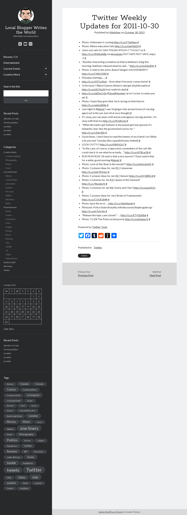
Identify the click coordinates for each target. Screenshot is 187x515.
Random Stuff (9, 262)
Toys (8, 242)
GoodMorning (117, 93)
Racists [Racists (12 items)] (27, 440)
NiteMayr (115, 32)
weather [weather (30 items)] (11, 482)
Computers (11, 219)
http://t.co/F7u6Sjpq (125, 42)
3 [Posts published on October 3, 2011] (6, 301)
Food (8, 223)
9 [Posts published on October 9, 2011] (39, 301)
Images (9, 227)
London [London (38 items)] (33, 416)
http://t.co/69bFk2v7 (112, 144)
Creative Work (11, 74)
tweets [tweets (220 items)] (13, 469)
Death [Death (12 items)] (29, 401)
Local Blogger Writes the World (26, 30)
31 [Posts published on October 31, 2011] (6, 321)
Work (8, 203)
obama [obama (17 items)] (10, 429)
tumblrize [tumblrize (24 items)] (28, 463)
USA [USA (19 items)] (9, 477)
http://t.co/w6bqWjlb (94, 105)
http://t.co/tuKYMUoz (94, 171)
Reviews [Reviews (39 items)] (12, 451)
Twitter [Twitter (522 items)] (34, 470)
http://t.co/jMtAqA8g (94, 54)
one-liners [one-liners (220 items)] (29, 428)
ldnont (100, 109)
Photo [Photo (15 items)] (9, 434)
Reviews (9, 239)
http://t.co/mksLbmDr (139, 164)
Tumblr (9, 246)
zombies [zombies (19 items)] (24, 488)
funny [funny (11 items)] (34, 406)
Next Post (155, 275)
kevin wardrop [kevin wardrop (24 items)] (14, 416)
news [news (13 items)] (39, 422)
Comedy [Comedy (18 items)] (39, 384)
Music (8, 235)
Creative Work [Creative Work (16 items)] (13, 395)
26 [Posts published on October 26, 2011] (17, 316)
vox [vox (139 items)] (35, 477)
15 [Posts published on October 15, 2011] (33, 306)
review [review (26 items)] (27, 445)
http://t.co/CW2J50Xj (94, 73)
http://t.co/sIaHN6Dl (127, 46)
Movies (9, 231)
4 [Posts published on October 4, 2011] (11, 301)
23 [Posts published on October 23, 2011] (39, 311)
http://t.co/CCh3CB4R (94, 199)
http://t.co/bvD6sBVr (142, 65)
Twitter (7, 270)
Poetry (8, 164)
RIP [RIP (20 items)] (25, 451)
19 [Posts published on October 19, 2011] (17, 311)
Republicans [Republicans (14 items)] (12, 446)
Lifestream (10, 183)
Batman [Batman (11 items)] (10, 384)
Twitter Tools (99, 227)
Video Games (12, 258)
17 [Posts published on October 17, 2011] (6, 311)
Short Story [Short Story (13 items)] (38, 452)
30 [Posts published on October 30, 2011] (39, 316)
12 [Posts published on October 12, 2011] (17, 306)
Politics (9, 195)
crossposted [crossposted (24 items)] (13, 400)
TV (7, 250)
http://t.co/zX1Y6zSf (93, 89)
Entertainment (11, 62)
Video (8, 254)
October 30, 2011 (135, 32)
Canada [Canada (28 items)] (24, 383)
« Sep (6, 328)
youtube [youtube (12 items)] (38, 483)
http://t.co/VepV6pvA (120, 203)
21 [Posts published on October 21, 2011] (28, 311)
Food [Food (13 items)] (23, 406)
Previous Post (86, 275)
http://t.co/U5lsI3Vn (93, 132)
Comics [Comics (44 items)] (11, 389)
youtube (118, 54)
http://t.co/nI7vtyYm (93, 211)
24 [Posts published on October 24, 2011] (6, 316)
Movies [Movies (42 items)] (11, 421)
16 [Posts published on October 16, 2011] (39, 306)
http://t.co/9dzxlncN (93, 183)
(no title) (7, 126)
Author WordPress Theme (110, 512)
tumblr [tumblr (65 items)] (11, 463)
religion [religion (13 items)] (41, 440)
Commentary (11, 180)
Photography (11, 160)
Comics (9, 215)
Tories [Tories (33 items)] (30, 456)
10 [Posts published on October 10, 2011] (6, 306)
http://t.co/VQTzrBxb (94, 81)
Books (8, 211)
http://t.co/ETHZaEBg (133, 215)
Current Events (11, 68)
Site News (10, 199)
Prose (8, 168)
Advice (9, 176)
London (9, 187)
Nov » (11, 328)
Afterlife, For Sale (11, 118)
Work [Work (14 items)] (25, 483)
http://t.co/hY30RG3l (141, 175)
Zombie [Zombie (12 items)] (10, 488)
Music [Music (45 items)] (26, 421)
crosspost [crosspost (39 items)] (33, 395)
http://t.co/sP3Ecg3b (137, 152)
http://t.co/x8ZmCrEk (94, 93)
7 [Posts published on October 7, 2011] (28, 301)
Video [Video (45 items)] (21, 477)
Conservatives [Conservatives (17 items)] (29, 389)
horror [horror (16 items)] (10, 410)
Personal (9, 191)
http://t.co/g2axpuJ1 (136, 219)
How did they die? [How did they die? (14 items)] (27, 410)
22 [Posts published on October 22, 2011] (33, 311)
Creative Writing (13, 156)
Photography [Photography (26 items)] (26, 434)
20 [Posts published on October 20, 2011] (22, 311)
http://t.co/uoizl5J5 (144, 187)
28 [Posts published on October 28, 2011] (28, 316)
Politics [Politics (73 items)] (12, 440)
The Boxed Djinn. (11, 122)
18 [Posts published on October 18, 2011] (12, 311)
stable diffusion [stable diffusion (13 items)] (13, 457)
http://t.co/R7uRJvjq (114, 120)
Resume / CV (10, 56)
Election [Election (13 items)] (10, 406)
